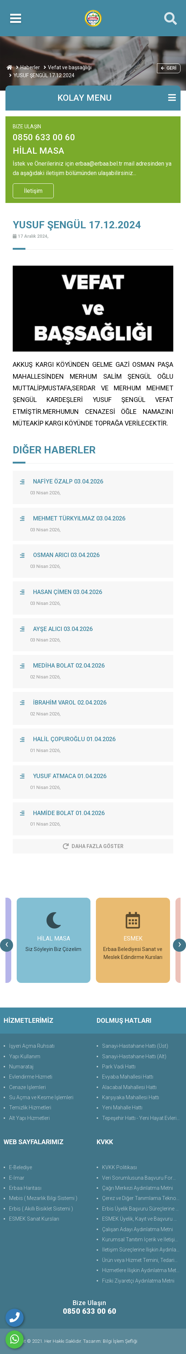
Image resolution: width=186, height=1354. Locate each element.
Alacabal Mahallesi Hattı (129, 1087)
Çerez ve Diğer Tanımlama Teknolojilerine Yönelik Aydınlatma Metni (142, 1198)
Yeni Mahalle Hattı (122, 1107)
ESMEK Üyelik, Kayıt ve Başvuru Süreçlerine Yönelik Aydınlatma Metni (142, 1219)
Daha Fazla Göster (93, 846)
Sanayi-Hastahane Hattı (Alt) (134, 1056)
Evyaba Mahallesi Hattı (127, 1077)
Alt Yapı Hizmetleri (29, 1118)
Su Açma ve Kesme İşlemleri (41, 1097)
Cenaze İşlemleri (27, 1087)
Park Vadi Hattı (119, 1067)
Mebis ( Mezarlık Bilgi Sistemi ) (43, 1198)
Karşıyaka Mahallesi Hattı (130, 1097)
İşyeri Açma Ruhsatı (31, 1046)
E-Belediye (20, 1167)
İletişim (33, 190)
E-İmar (16, 1178)
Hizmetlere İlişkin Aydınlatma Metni (141, 1270)
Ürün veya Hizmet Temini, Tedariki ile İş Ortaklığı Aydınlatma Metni (142, 1260)
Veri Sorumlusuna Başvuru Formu (141, 1178)
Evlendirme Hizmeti (30, 1077)
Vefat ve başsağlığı (70, 67)
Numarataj (21, 1067)
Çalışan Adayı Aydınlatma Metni (137, 1229)
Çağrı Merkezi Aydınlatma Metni (137, 1188)
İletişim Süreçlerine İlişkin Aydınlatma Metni (142, 1250)
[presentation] (6, 945)
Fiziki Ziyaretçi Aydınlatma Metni (138, 1281)
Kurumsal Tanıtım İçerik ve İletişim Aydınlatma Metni (142, 1239)
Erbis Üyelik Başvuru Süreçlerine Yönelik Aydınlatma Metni (142, 1209)
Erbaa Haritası (25, 1188)
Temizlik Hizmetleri (30, 1107)
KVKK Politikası (119, 1167)
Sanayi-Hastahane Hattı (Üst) (135, 1046)
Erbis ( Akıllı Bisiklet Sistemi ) (41, 1209)
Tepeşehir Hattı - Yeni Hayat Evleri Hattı (142, 1118)
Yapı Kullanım (24, 1056)
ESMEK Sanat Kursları (34, 1219)
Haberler (30, 67)
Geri (169, 68)
